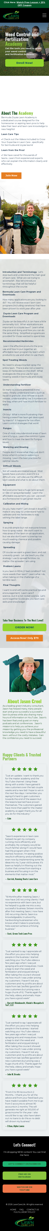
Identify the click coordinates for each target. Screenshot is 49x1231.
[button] (24, 63)
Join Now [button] (11, 175)
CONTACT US (33, 1209)
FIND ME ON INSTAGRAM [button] (24, 1175)
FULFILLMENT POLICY (24, 1212)
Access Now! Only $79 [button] (24, 638)
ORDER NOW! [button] (24, 627)
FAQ (21, 1209)
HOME (13, 1209)
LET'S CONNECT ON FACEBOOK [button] (24, 1164)
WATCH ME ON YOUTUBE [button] (24, 1188)
